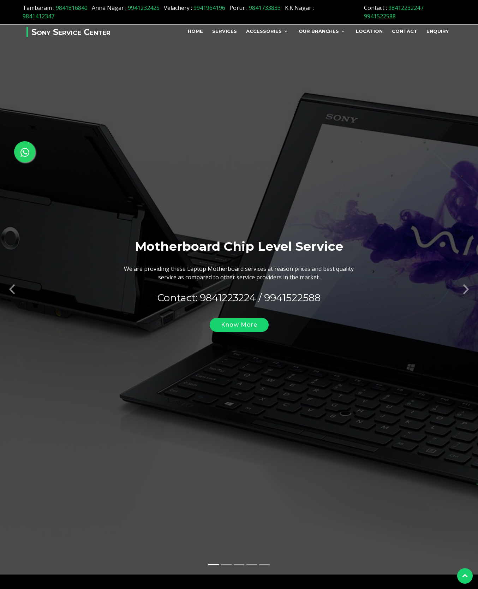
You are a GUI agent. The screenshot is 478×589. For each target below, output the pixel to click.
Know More (239, 319)
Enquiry (437, 31)
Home (195, 31)
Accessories (264, 31)
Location (369, 31)
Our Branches (319, 31)
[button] (12, 282)
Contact (404, 31)
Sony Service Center (70, 32)
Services (224, 31)
